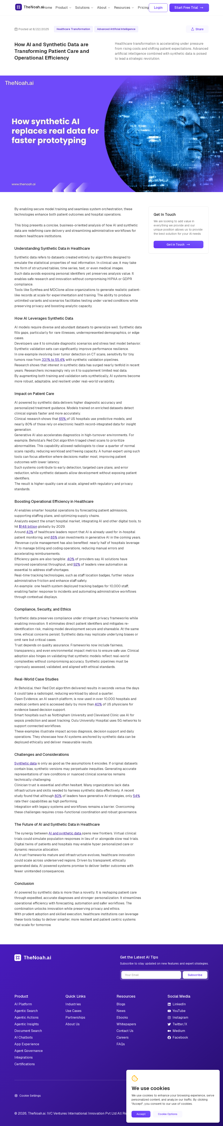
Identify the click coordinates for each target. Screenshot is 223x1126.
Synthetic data (25, 763)
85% (53, 537)
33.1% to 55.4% (53, 360)
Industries (73, 1004)
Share (197, 29)
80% (58, 796)
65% (63, 419)
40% (70, 559)
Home (47, 7)
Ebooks (122, 1017)
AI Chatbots (23, 1037)
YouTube (176, 1011)
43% (29, 532)
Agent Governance (28, 1051)
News (121, 1011)
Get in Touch (179, 244)
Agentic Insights (26, 1024)
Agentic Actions (26, 1017)
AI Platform (23, 1004)
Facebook (178, 1037)
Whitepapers (126, 1024)
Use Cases (73, 1011)
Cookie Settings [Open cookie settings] (27, 1095)
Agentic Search (26, 1011)
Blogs (121, 1004)
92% (76, 564)
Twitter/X (177, 1024)
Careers (123, 1037)
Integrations (23, 1057)
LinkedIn (177, 1004)
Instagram (178, 1017)
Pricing (143, 7)
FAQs (121, 1044)
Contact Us (125, 1031)
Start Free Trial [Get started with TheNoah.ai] (189, 7)
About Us (72, 1024)
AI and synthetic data (65, 833)
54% (136, 796)
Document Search (28, 1031)
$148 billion (28, 526)
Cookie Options (167, 1114)
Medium (176, 1031)
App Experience (26, 1044)
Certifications (24, 1064)
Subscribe (195, 975)
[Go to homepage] (29, 8)
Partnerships (75, 1017)
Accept (141, 1114)
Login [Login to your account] (158, 7)
